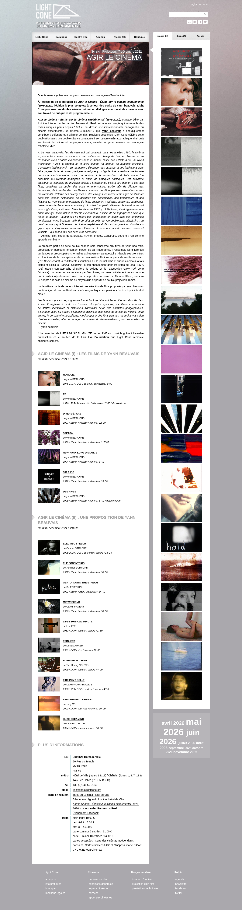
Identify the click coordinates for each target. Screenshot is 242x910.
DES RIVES (69, 491)
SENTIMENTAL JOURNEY (78, 699)
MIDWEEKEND (71, 602)
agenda (179, 879)
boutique (50, 888)
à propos (50, 879)
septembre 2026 (180, 748)
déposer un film (98, 879)
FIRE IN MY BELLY (74, 680)
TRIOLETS (69, 641)
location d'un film (142, 879)
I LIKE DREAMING (73, 719)
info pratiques (53, 883)
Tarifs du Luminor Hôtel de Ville (91, 794)
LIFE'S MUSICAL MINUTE (77, 621)
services (93, 892)
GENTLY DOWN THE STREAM (80, 582)
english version (199, 4)
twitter (178, 892)
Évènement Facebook (86, 812)
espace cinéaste (98, 888)
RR (65, 394)
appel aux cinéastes (100, 897)
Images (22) (162, 36)
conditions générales (101, 883)
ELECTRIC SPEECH (74, 543)
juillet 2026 (187, 743)
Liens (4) (181, 36)
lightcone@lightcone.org (87, 789)
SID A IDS (68, 472)
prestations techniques (145, 888)
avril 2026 (173, 723)
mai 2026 (182, 727)
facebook (180, 888)
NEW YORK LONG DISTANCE (80, 452)
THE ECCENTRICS (74, 563)
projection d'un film (143, 883)
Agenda (200, 36)
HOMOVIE (68, 374)
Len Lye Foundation (95, 337)
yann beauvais (111, 130)
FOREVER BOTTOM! (75, 660)
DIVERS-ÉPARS (72, 413)
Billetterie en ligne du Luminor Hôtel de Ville (98, 799)
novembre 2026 (185, 752)
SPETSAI (68, 433)
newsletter (181, 883)
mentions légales (55, 892)
